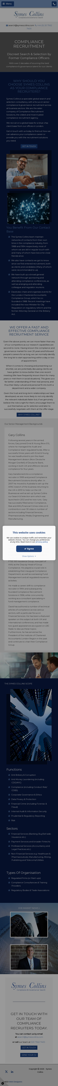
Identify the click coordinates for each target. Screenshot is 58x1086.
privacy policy (42, 542)
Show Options (29, 556)
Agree (29, 548)
